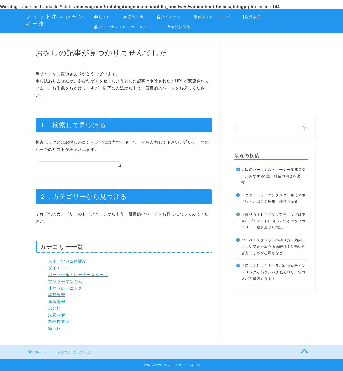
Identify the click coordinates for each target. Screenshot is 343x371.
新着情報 (56, 301)
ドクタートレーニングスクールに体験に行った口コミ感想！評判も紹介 (273, 198)
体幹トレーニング (212, 17)
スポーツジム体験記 (67, 261)
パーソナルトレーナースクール (124, 27)
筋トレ (102, 17)
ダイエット (169, 17)
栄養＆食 (133, 17)
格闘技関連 (179, 27)
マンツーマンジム (65, 281)
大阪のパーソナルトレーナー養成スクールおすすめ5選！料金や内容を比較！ (273, 176)
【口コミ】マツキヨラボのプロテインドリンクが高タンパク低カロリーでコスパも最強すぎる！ (273, 272)
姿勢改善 (252, 17)
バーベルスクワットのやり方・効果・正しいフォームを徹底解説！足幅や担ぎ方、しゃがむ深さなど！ (273, 246)
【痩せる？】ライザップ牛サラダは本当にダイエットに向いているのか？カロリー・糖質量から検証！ (273, 221)
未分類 (54, 308)
